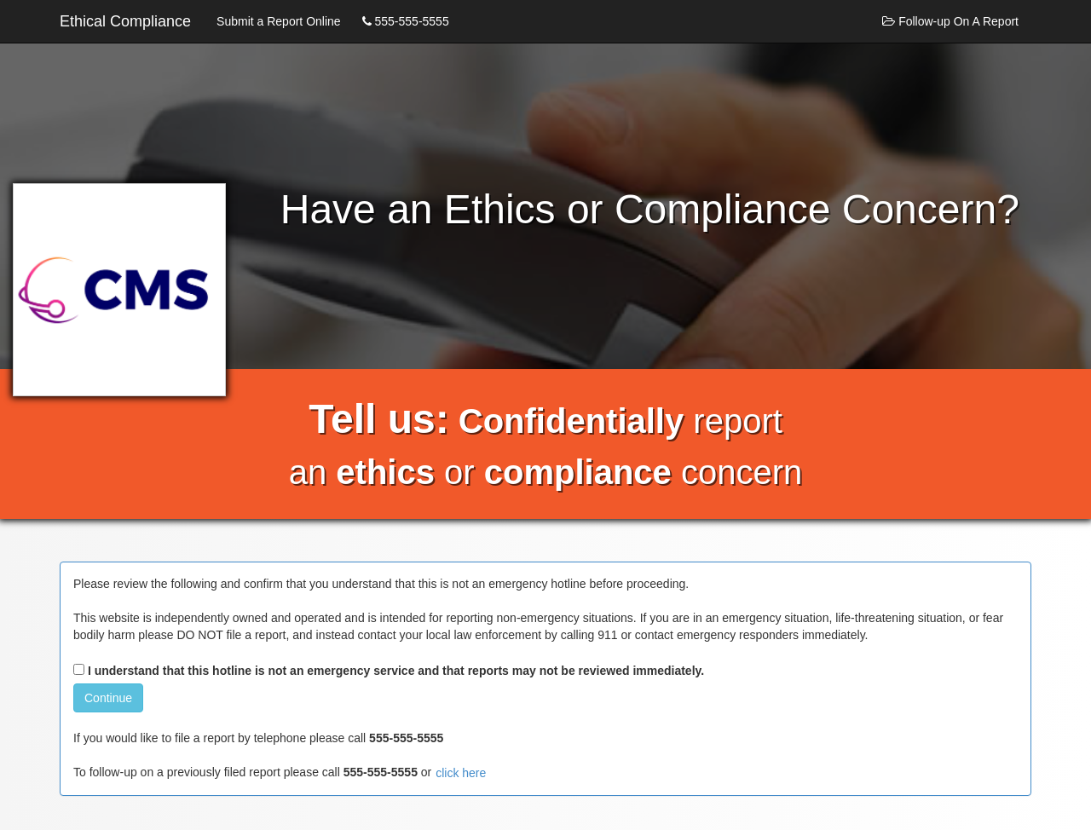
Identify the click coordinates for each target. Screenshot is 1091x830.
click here (461, 773)
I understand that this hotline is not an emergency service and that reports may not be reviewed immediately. (388, 670)
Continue (108, 698)
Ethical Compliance (125, 21)
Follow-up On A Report (950, 21)
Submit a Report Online (278, 21)
